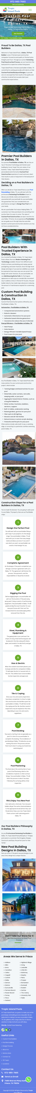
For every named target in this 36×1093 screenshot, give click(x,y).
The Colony (25, 993)
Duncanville (9, 988)
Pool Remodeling (8, 1042)
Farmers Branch (10, 990)
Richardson (25, 983)
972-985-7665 (18, 1)
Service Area (7, 1053)
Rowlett (23, 988)
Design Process (8, 1046)
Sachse (23, 990)
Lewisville (24, 967)
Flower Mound (9, 993)
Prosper (23, 980)
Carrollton (8, 970)
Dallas (6, 38)
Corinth (7, 978)
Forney (7, 995)
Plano (23, 978)
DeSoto (7, 985)
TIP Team (6, 1060)
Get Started (18, 34)
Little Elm (24, 970)
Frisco (7, 998)
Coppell (7, 975)
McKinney (24, 972)
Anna (7, 967)
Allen (6, 965)
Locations (6, 1064)
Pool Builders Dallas (16, 38)
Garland (7, 1000)
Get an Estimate (18, 4)
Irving (23, 965)
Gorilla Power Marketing (14, 1025)
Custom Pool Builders (10, 1039)
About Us (6, 1050)
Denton (7, 983)
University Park (26, 995)
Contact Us (6, 1057)
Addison (7, 962)
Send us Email (11, 1076)
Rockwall (24, 985)
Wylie (23, 998)
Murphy (23, 975)
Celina (7, 972)
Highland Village (26, 962)
